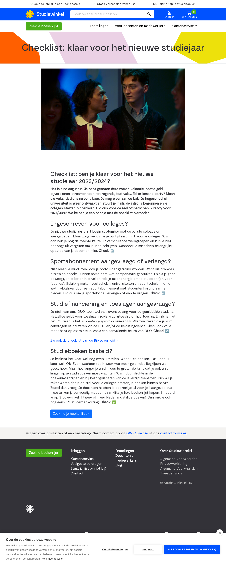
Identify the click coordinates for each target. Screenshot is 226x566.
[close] (219, 532)
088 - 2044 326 (137, 433)
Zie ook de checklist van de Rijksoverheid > (84, 340)
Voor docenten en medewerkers (140, 26)
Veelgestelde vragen (86, 463)
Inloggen (78, 451)
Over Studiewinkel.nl (176, 451)
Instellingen (99, 26)
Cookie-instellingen (115, 549)
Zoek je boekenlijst (43, 26)
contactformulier (173, 433)
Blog (118, 465)
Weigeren (148, 549)
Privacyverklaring (174, 463)
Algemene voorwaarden (178, 459)
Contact (77, 473)
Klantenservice (183, 26)
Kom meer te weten (53, 558)
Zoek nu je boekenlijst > (71, 413)
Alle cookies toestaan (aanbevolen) (192, 549)
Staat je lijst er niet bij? (89, 468)
